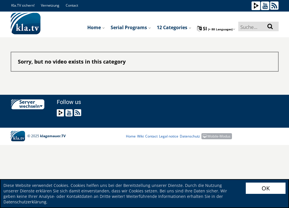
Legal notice (168, 136)
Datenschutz (190, 136)
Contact (72, 5)
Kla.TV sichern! (23, 5)
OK (266, 188)
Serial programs (131, 27)
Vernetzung (50, 5)
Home (96, 27)
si (216, 28)
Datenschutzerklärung (24, 202)
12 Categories (174, 27)
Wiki (140, 136)
